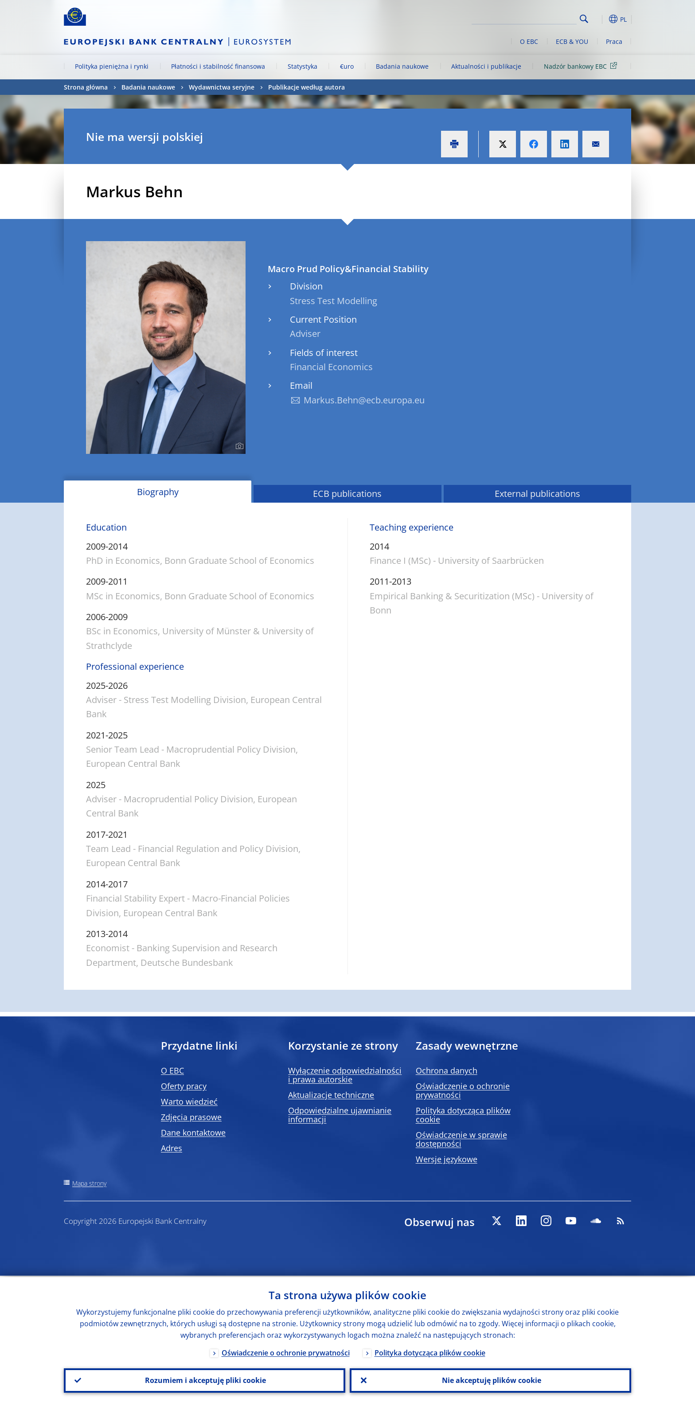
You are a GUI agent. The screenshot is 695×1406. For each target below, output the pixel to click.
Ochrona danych (446, 1070)
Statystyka (302, 66)
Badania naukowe (402, 66)
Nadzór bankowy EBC (582, 65)
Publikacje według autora (306, 87)
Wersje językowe (446, 1159)
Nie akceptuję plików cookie (490, 1380)
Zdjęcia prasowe (191, 1117)
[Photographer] (238, 446)
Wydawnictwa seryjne (221, 87)
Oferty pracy (184, 1086)
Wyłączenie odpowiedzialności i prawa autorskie (345, 1075)
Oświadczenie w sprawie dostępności (461, 1139)
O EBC (529, 41)
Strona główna (86, 87)
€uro (347, 66)
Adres (171, 1148)
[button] (600, 19)
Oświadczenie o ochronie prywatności (463, 1090)
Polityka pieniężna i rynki (111, 66)
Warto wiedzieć (189, 1101)
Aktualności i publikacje (486, 66)
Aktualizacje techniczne (331, 1095)
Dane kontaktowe (193, 1132)
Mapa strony (89, 1183)
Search (584, 19)
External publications (537, 494)
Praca (614, 41)
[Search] (532, 17)
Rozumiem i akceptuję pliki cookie (204, 1380)
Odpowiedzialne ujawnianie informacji (339, 1115)
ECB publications (347, 494)
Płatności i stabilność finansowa (218, 66)
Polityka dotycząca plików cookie (463, 1115)
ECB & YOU (572, 41)
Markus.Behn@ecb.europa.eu (364, 400)
